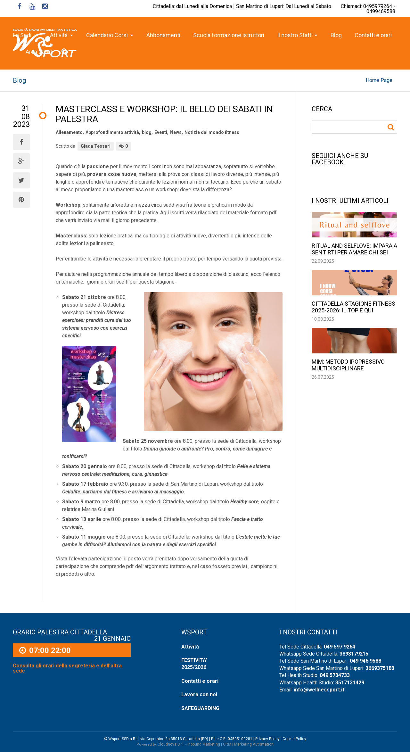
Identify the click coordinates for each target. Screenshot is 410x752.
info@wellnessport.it (319, 690)
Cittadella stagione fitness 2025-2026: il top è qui (353, 307)
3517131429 (349, 683)
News (176, 132)
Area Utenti (39, 51)
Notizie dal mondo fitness (211, 132)
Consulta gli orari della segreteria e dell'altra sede (67, 668)
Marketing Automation (254, 744)
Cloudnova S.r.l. (171, 744)
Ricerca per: (392, 127)
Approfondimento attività (112, 132)
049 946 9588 (365, 661)
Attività (190, 647)
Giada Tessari (96, 146)
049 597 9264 (339, 647)
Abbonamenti (163, 35)
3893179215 (354, 654)
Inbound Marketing (203, 744)
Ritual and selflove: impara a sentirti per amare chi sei (354, 249)
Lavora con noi (199, 694)
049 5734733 (335, 675)
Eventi (160, 132)
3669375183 (379, 668)
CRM (227, 744)
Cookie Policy (294, 739)
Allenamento (69, 132)
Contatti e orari (373, 35)
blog (147, 132)
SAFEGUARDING (200, 708)
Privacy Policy (267, 739)
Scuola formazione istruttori (228, 35)
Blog (336, 35)
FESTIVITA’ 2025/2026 (194, 663)
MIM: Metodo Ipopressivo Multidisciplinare (348, 365)
